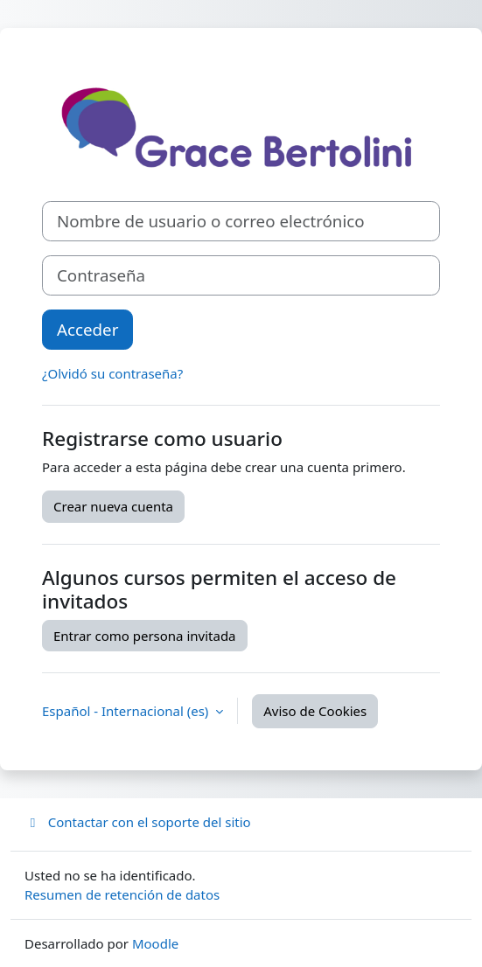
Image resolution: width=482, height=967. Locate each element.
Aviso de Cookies (315, 711)
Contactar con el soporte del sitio (137, 822)
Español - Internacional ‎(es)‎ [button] (127, 711)
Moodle (155, 943)
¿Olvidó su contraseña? (112, 373)
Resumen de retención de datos (122, 894)
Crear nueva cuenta (113, 506)
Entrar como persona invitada (144, 635)
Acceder (87, 329)
